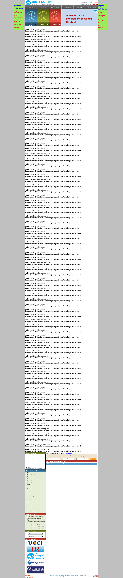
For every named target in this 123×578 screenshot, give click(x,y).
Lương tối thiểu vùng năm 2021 (34, 524)
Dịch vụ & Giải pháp (55, 7)
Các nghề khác (30, 482)
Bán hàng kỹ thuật (31, 474)
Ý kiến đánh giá (67, 7)
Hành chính (29, 504)
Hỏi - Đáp (79, 7)
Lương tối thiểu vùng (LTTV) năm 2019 (35, 528)
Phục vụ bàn (68, 453)
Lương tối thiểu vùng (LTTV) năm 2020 (35, 526)
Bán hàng (29, 472)
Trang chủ (84, 2)
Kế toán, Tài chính (31, 511)
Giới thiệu (43, 7)
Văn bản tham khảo (91, 7)
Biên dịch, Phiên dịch (31, 478)
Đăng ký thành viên (65, 575)
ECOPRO (95, 577)
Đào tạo (28, 499)
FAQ (81, 575)
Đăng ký (43, 24)
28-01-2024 (28, 468)
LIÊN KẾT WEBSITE (32, 531)
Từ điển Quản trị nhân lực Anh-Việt (35, 516)
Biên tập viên (30, 480)
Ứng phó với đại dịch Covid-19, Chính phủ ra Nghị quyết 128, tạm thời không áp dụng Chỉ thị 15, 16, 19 (36, 521)
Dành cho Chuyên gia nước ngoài (34, 490)
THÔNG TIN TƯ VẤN (32, 514)
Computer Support (31, 488)
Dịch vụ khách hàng (31, 492)
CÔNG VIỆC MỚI (31, 453)
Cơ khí (28, 486)
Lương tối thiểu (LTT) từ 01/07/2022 (35, 518)
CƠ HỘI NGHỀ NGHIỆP (33, 470)
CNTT (28, 484)
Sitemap (90, 2)
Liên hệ (96, 2)
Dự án (28, 494)
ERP (28, 502)
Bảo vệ (28, 476)
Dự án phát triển (30, 497)
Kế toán (28, 509)
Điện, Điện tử (30, 501)
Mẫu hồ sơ (55, 24)
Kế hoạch (29, 507)
